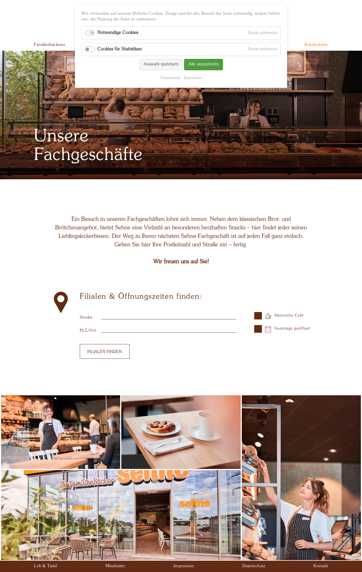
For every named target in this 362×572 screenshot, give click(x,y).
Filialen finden (104, 352)
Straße (86, 317)
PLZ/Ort (88, 330)
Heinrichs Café (289, 315)
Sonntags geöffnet (293, 328)
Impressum (193, 78)
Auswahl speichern (161, 64)
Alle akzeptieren (203, 64)
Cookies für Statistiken (119, 49)
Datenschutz (170, 78)
